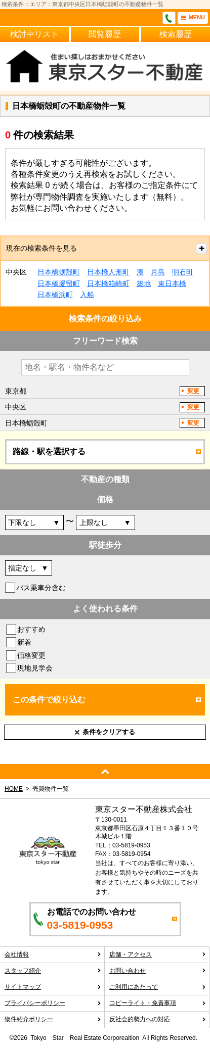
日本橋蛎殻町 (58, 272)
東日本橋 (172, 283)
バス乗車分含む (41, 588)
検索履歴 (175, 34)
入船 (87, 295)
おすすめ (31, 629)
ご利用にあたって (157, 986)
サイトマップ (53, 986)
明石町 (182, 272)
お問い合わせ (157, 970)
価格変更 (31, 655)
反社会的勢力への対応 (157, 1019)
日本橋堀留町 (58, 283)
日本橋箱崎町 (108, 283)
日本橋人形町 (108, 272)
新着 (24, 642)
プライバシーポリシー (53, 1003)
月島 (158, 272)
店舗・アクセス (157, 954)
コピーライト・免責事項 (157, 1003)
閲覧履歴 (105, 34)
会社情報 (53, 954)
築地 (144, 283)
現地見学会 (35, 668)
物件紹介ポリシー (53, 1019)
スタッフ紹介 (53, 970)
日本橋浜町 (55, 295)
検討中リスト (34, 34)
